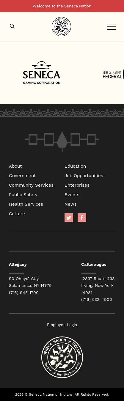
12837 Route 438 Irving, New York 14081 (98, 285)
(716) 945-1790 (24, 292)
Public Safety (23, 194)
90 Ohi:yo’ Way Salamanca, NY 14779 (30, 282)
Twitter (69, 217)
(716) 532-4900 (96, 299)
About (15, 166)
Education (75, 166)
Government (22, 175)
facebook (82, 217)
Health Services (26, 204)
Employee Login (62, 325)
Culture (17, 213)
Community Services (31, 185)
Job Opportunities (84, 175)
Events (72, 194)
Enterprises (77, 185)
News (71, 204)
